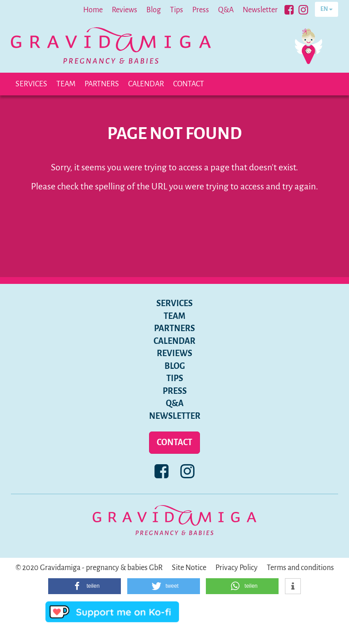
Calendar (146, 84)
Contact (188, 84)
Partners (102, 84)
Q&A (226, 10)
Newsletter (260, 10)
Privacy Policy (236, 568)
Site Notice (189, 568)
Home (93, 10)
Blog (153, 10)
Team (65, 84)
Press (200, 10)
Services (31, 84)
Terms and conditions (300, 568)
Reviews (124, 10)
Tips (176, 10)
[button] (84, 586)
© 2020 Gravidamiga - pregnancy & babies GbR (89, 568)
